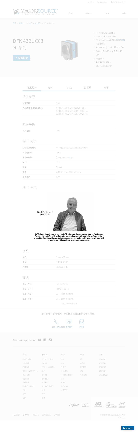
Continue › (128, 427)
